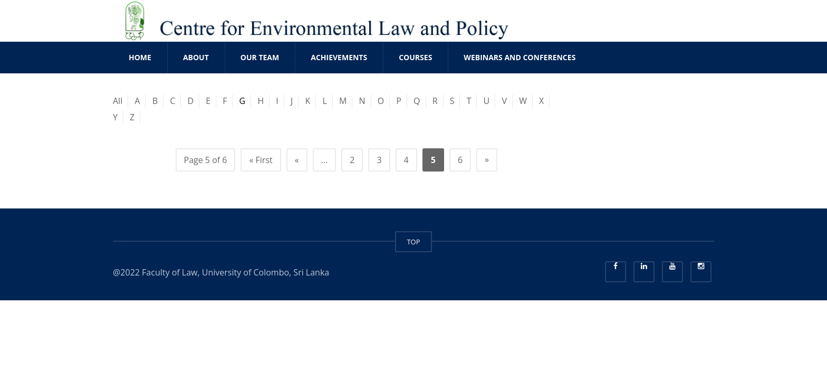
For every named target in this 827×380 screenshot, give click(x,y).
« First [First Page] (260, 160)
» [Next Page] (487, 159)
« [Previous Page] (297, 160)
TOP (413, 241)
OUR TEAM (260, 57)
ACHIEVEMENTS (339, 57)
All (117, 101)
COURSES (415, 57)
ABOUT (196, 57)
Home (140, 57)
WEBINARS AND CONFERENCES (519, 57)
